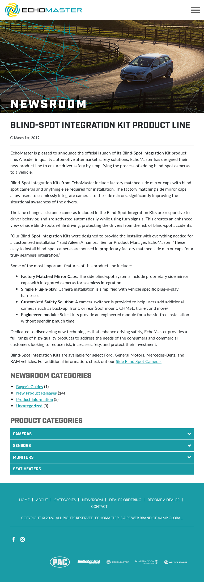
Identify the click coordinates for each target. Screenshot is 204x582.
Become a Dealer (164, 499)
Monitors (103, 457)
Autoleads (175, 562)
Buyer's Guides (29, 386)
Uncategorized (29, 405)
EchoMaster (118, 562)
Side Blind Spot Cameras (139, 361)
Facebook (13, 539)
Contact (99, 506)
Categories (65, 499)
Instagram (22, 539)
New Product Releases (36, 393)
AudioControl (89, 562)
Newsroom (92, 499)
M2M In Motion (146, 562)
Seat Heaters (27, 469)
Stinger (31, 562)
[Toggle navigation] (195, 10)
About (42, 499)
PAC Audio (60, 562)
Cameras (103, 433)
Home (24, 499)
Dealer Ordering (125, 499)
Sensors (103, 445)
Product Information (34, 399)
